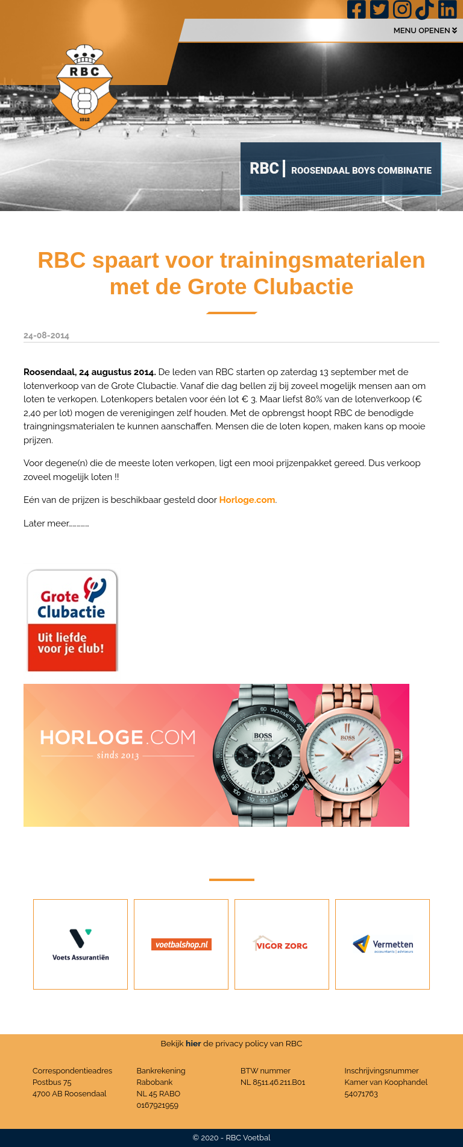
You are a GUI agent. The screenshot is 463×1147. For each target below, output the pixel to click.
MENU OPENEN (425, 30)
